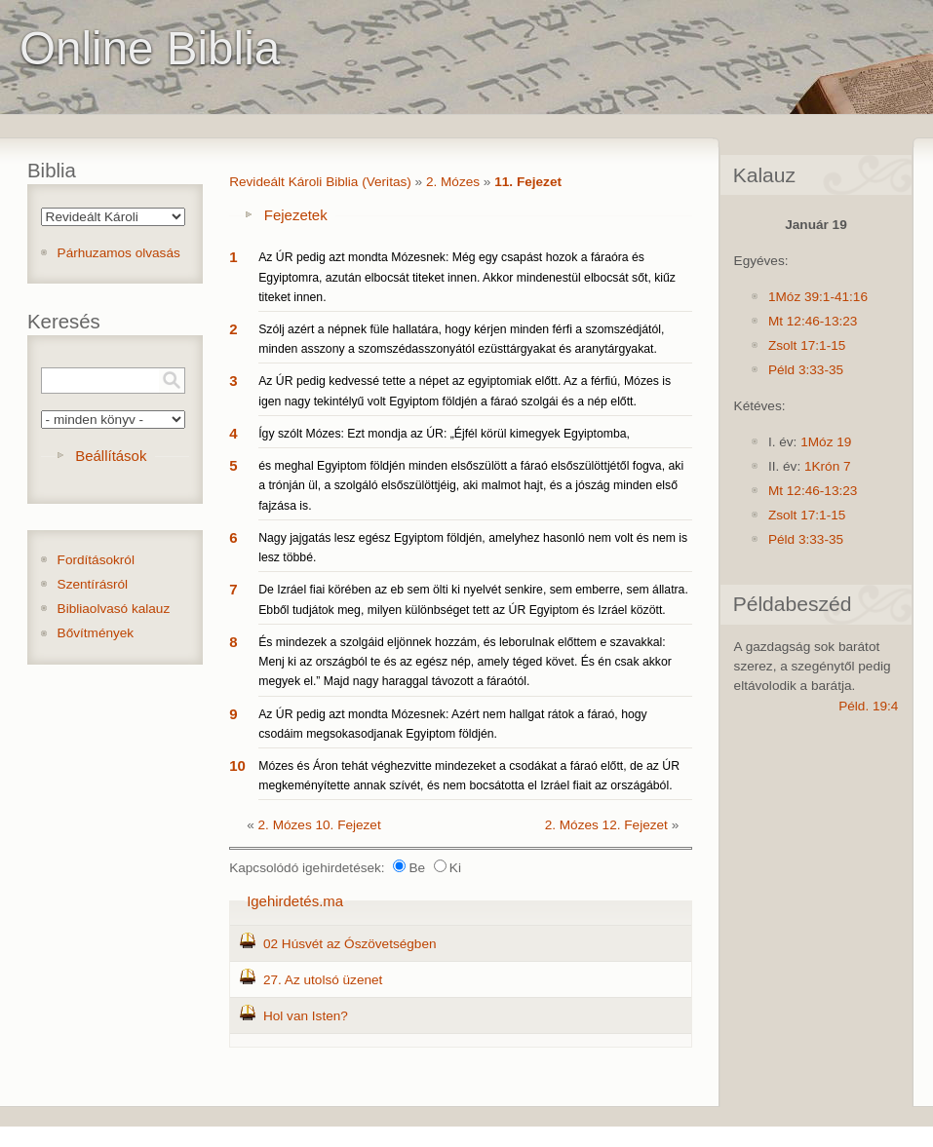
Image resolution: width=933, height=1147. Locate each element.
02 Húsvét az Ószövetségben (350, 944)
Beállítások (110, 455)
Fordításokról (96, 560)
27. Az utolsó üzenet (322, 980)
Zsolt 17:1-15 (806, 345)
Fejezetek (296, 215)
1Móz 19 (825, 442)
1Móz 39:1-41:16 (818, 296)
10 (237, 765)
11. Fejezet (528, 181)
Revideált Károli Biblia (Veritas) (320, 181)
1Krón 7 (827, 466)
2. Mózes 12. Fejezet (606, 825)
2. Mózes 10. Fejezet (319, 825)
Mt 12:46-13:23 (812, 321)
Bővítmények (96, 633)
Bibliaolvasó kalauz (114, 608)
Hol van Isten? (305, 1016)
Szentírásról (93, 584)
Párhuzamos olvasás (119, 253)
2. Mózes (453, 181)
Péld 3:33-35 (805, 370)
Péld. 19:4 (868, 706)
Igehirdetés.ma (295, 901)
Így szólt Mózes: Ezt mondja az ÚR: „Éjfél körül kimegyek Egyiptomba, (444, 433)
